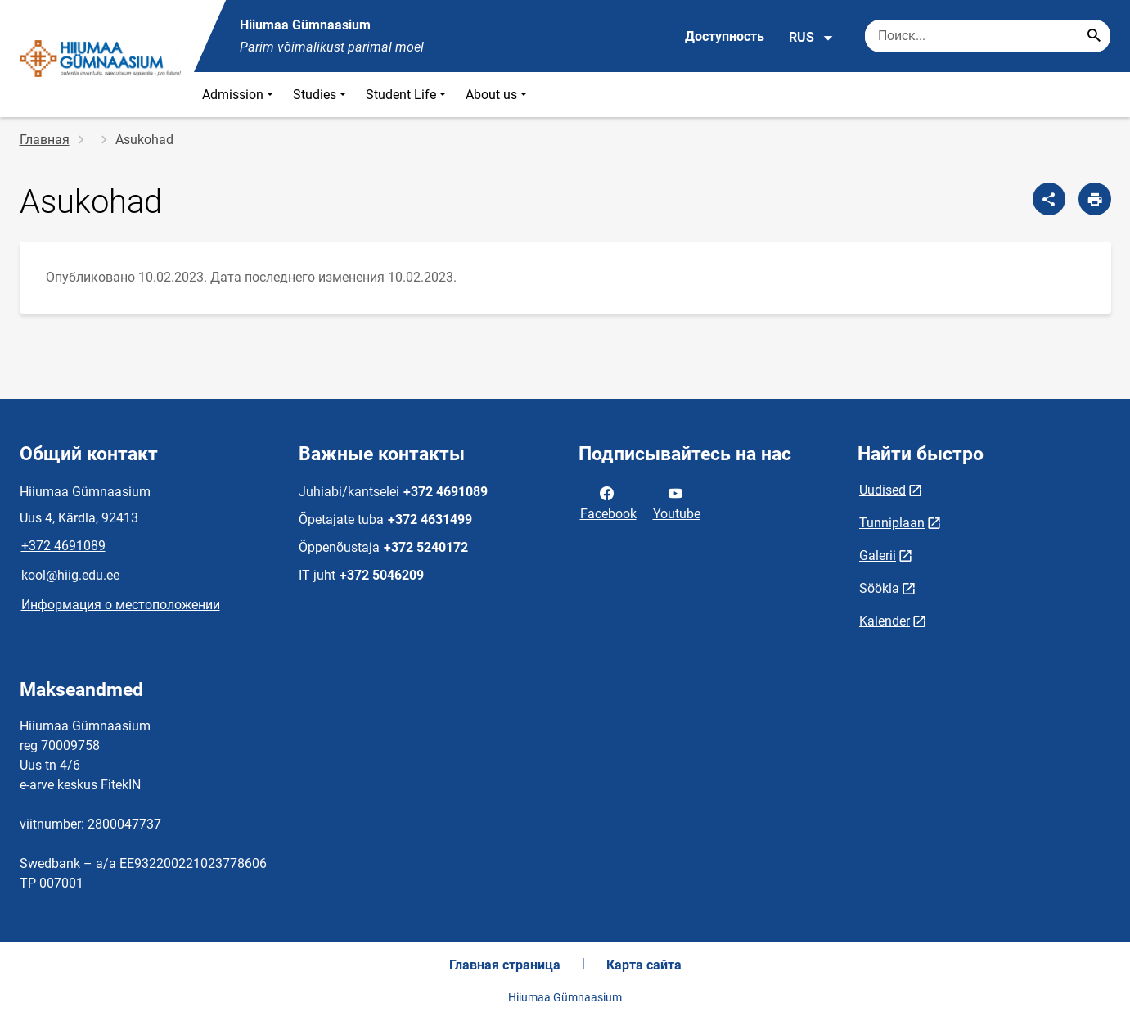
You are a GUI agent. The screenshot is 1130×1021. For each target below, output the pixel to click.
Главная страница (504, 965)
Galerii (877, 555)
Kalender (884, 621)
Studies (321, 94)
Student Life (407, 94)
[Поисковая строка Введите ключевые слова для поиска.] (987, 36)
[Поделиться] (1049, 199)
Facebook (608, 502)
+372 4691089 (63, 545)
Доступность (724, 36)
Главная (45, 139)
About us (498, 94)
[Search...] (1094, 36)
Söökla (879, 588)
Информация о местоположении (120, 604)
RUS (811, 37)
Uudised (882, 490)
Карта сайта (644, 965)
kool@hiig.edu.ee (70, 575)
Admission (239, 94)
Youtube (676, 502)
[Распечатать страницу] (1094, 199)
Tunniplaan (892, 523)
